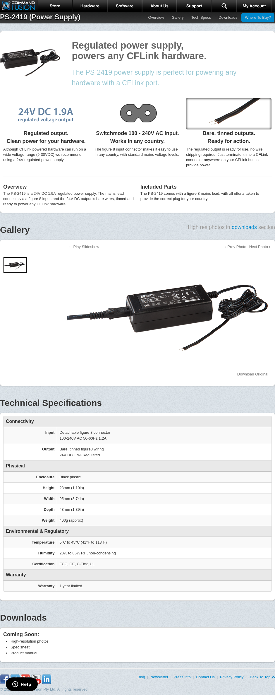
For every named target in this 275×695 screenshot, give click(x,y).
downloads (244, 227)
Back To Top (262, 677)
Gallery (178, 17)
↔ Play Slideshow (83, 247)
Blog (141, 677)
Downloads (228, 17)
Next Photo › (259, 247)
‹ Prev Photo (235, 247)
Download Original (252, 374)
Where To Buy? (258, 17)
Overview (156, 17)
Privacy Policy (232, 677)
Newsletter (159, 677)
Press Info (182, 677)
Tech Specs (201, 17)
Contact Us (205, 677)
